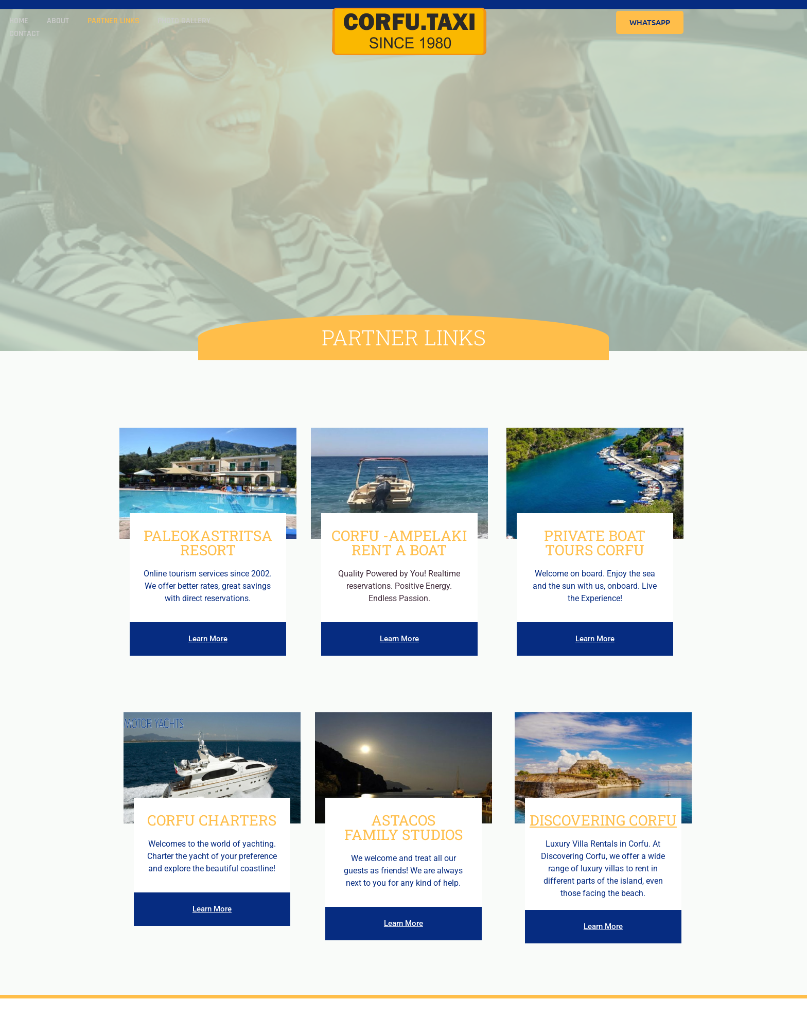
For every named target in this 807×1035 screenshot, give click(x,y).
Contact (231, 22)
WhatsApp (649, 22)
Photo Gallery (173, 22)
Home (17, 22)
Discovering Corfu (603, 820)
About (53, 22)
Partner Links (106, 22)
